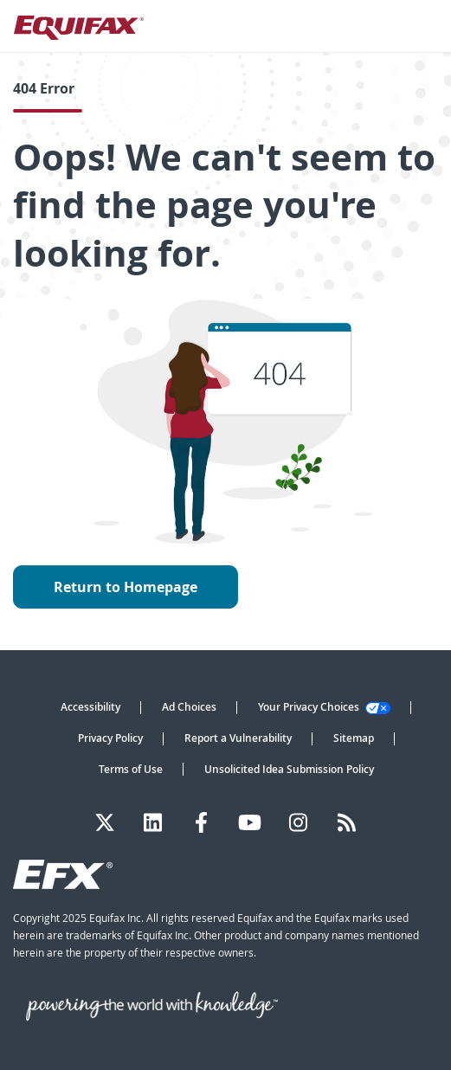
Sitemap (353, 738)
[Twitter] (104, 822)
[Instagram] (298, 822)
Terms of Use (131, 769)
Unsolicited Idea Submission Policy (289, 769)
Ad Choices (189, 706)
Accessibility (90, 706)
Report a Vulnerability (238, 738)
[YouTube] (249, 822)
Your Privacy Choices (324, 706)
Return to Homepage (125, 586)
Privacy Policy (110, 738)
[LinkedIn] (153, 822)
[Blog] (347, 822)
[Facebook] (201, 822)
